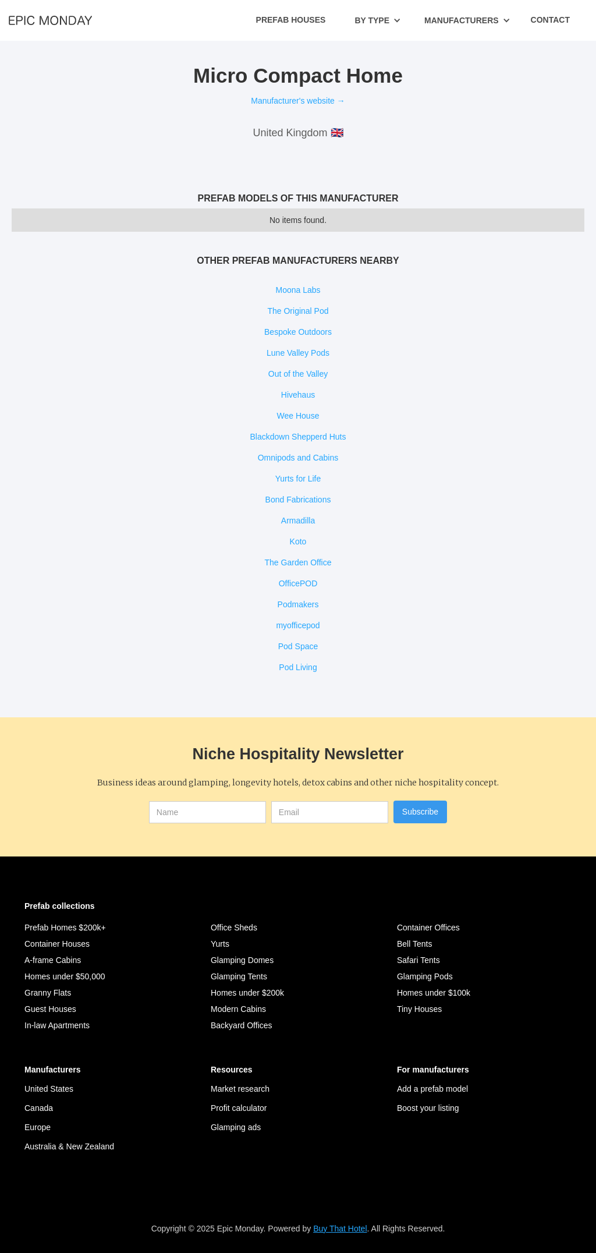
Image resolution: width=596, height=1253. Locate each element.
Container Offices (428, 927)
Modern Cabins (238, 1009)
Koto (298, 541)
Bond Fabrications (298, 499)
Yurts (220, 943)
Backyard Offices (241, 1025)
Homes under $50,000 (64, 976)
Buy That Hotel (340, 1228)
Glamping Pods (425, 976)
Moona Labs (297, 290)
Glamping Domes (242, 960)
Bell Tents (414, 943)
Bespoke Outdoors (298, 332)
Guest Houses (50, 1009)
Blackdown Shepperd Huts (298, 436)
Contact (550, 19)
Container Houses (57, 943)
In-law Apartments (57, 1025)
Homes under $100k (433, 992)
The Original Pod (297, 311)
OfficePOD (298, 583)
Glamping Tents (239, 976)
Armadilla (298, 520)
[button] (378, 20)
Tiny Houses (419, 1009)
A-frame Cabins (52, 960)
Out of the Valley (298, 373)
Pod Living (298, 667)
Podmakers (298, 604)
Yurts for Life (298, 478)
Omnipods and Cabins (298, 457)
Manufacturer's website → (298, 100)
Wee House (298, 415)
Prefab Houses (291, 19)
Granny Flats (47, 992)
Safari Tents (418, 960)
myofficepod (298, 625)
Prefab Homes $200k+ (65, 927)
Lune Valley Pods (298, 353)
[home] (50, 20)
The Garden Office (298, 562)
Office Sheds (234, 927)
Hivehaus (298, 394)
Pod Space (298, 646)
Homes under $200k (247, 992)
